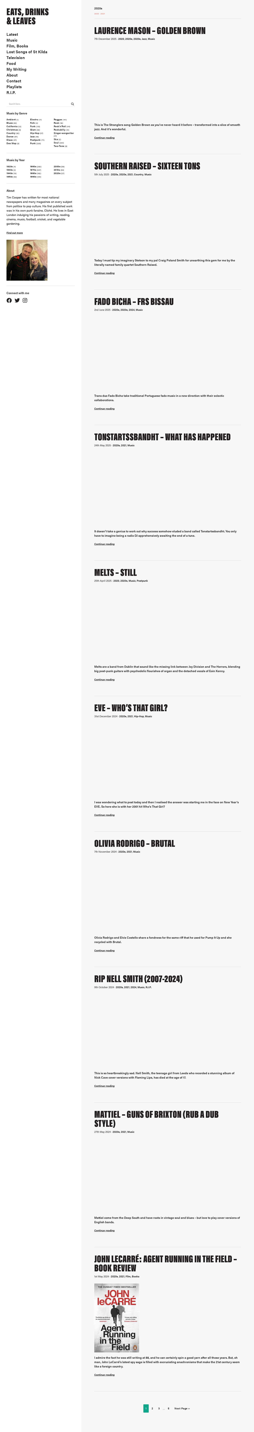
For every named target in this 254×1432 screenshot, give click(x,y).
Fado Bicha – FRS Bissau (134, 300)
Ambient (11, 119)
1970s (33, 169)
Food (11, 63)
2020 (96, 13)
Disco (9, 139)
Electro (34, 119)
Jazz (32, 136)
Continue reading (104, 137)
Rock (56, 122)
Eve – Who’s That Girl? (131, 707)
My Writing (16, 69)
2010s (57, 169)
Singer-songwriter (64, 133)
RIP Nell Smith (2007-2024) (138, 978)
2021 (102, 13)
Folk (32, 122)
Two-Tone (59, 146)
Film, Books (17, 46)
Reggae (58, 119)
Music (12, 40)
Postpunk (35, 139)
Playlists (14, 86)
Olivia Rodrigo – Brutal (134, 842)
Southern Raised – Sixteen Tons (147, 165)
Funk (33, 126)
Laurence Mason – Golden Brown (150, 29)
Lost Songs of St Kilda (26, 51)
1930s (9, 169)
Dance (10, 136)
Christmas (12, 129)
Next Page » (182, 1408)
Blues (9, 122)
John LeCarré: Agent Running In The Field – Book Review (165, 1262)
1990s (33, 176)
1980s (33, 173)
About (12, 75)
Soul (56, 142)
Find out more (14, 233)
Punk (33, 143)
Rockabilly (59, 129)
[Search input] (39, 104)
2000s (57, 166)
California (11, 126)
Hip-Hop (34, 133)
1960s (33, 166)
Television (15, 57)
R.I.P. (11, 92)
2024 (132, 310)
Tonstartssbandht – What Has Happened (162, 436)
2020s (57, 173)
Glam (33, 129)
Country (10, 133)
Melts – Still (115, 571)
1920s (9, 166)
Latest (12, 34)
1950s (9, 176)
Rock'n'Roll (60, 126)
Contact (13, 80)
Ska (56, 139)
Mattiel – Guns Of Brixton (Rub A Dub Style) (156, 1118)
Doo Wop (11, 143)
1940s (9, 173)
